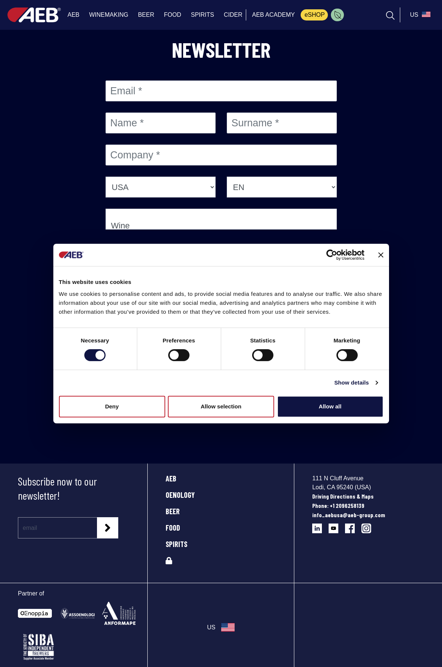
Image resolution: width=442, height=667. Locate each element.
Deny (112, 406)
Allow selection (221, 406)
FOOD (173, 527)
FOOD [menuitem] (172, 15)
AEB (171, 478)
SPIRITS (176, 544)
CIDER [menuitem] (233, 15)
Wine (221, 226)
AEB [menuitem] (73, 15)
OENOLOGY (180, 494)
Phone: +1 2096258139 (338, 505)
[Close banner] (380, 254)
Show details (351, 382)
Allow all (330, 406)
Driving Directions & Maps (343, 496)
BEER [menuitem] (146, 15)
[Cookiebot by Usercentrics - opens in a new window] (331, 254)
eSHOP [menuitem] (314, 15)
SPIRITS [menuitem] (202, 15)
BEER (173, 511)
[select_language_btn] (419, 15)
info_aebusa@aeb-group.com (348, 514)
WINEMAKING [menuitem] (108, 15)
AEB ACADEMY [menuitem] (273, 15)
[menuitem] (337, 15)
